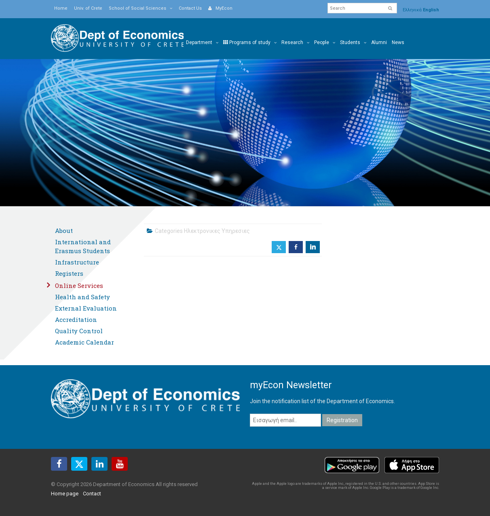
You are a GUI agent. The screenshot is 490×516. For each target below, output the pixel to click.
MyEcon (220, 8)
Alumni (379, 42)
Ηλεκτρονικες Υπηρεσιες (217, 231)
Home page (64, 494)
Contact (92, 494)
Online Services (79, 285)
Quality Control (79, 331)
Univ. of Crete (88, 8)
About (64, 230)
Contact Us (190, 8)
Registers (69, 273)
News (398, 42)
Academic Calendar (84, 342)
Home (61, 8)
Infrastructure (77, 262)
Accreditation (76, 319)
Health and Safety (82, 297)
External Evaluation (86, 308)
